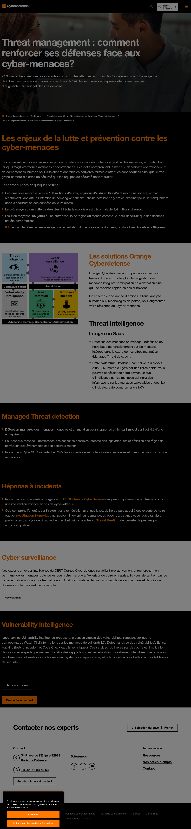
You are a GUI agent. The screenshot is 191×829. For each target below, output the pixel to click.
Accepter (33, 824)
